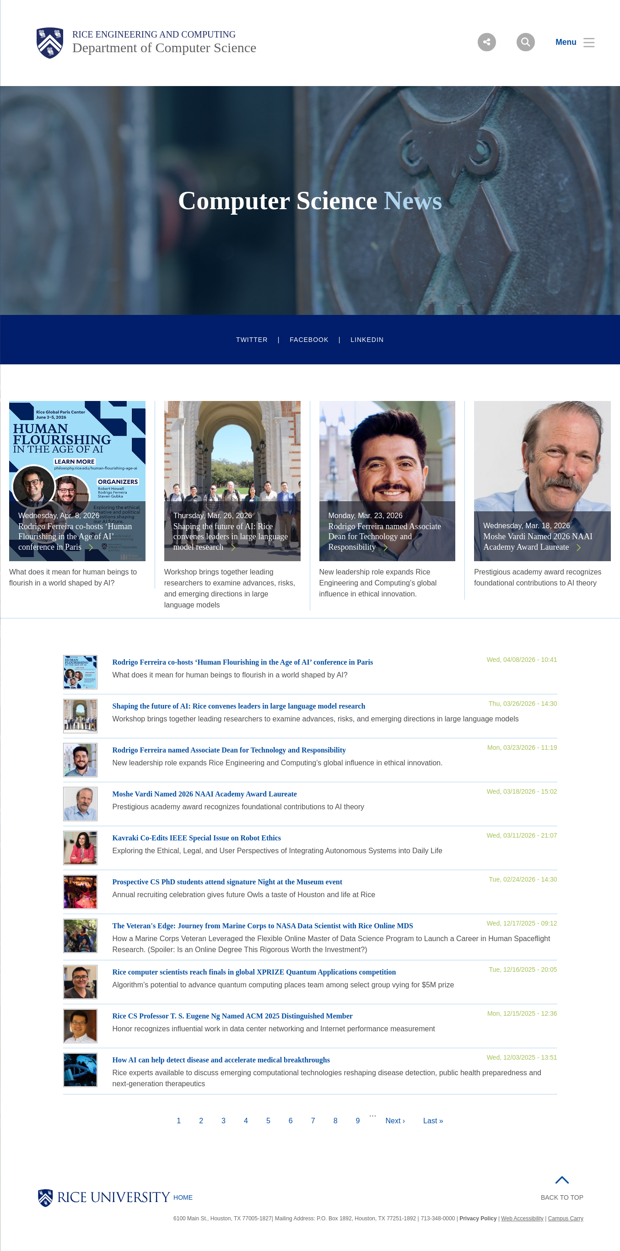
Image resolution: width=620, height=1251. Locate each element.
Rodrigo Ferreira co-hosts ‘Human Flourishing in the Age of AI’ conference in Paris (75, 537)
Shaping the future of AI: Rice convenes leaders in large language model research (230, 537)
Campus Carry (565, 1218)
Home (183, 1197)
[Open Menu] (569, 42)
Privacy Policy (477, 1218)
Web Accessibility (522, 1218)
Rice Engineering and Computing (154, 34)
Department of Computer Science (164, 47)
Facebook (309, 339)
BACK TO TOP (562, 1197)
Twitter (252, 339)
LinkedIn (367, 339)
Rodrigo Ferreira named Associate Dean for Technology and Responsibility (385, 537)
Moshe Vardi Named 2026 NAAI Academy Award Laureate (538, 542)
